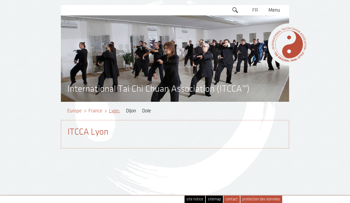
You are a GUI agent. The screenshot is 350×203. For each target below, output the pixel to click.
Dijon (131, 110)
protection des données (261, 199)
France (95, 110)
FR (255, 10)
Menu (274, 10)
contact (232, 199)
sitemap (214, 199)
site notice (194, 199)
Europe (74, 110)
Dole (146, 110)
